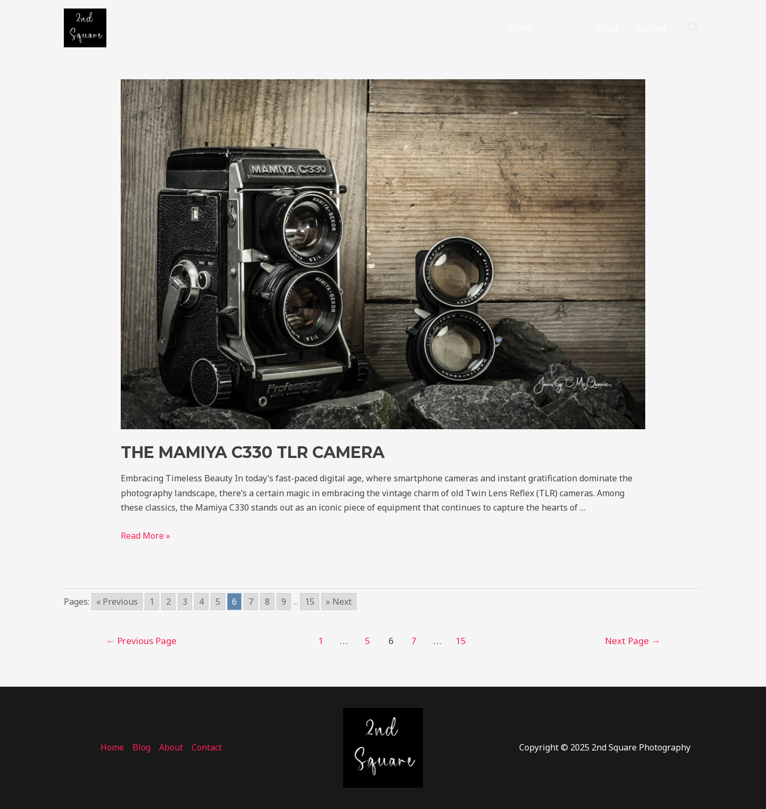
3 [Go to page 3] (184, 601)
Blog (558, 28)
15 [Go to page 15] (309, 601)
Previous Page (141, 641)
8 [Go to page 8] (267, 601)
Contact (651, 28)
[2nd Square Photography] (85, 27)
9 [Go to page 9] (283, 601)
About (607, 28)
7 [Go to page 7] (250, 601)
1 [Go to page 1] (151, 601)
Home (520, 28)
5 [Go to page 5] (217, 601)
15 (460, 641)
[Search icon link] (693, 28)
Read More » (145, 535)
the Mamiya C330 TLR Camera (253, 452)
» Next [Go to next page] (339, 601)
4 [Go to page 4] (201, 601)
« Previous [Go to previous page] (117, 601)
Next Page (632, 641)
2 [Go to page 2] (168, 601)
